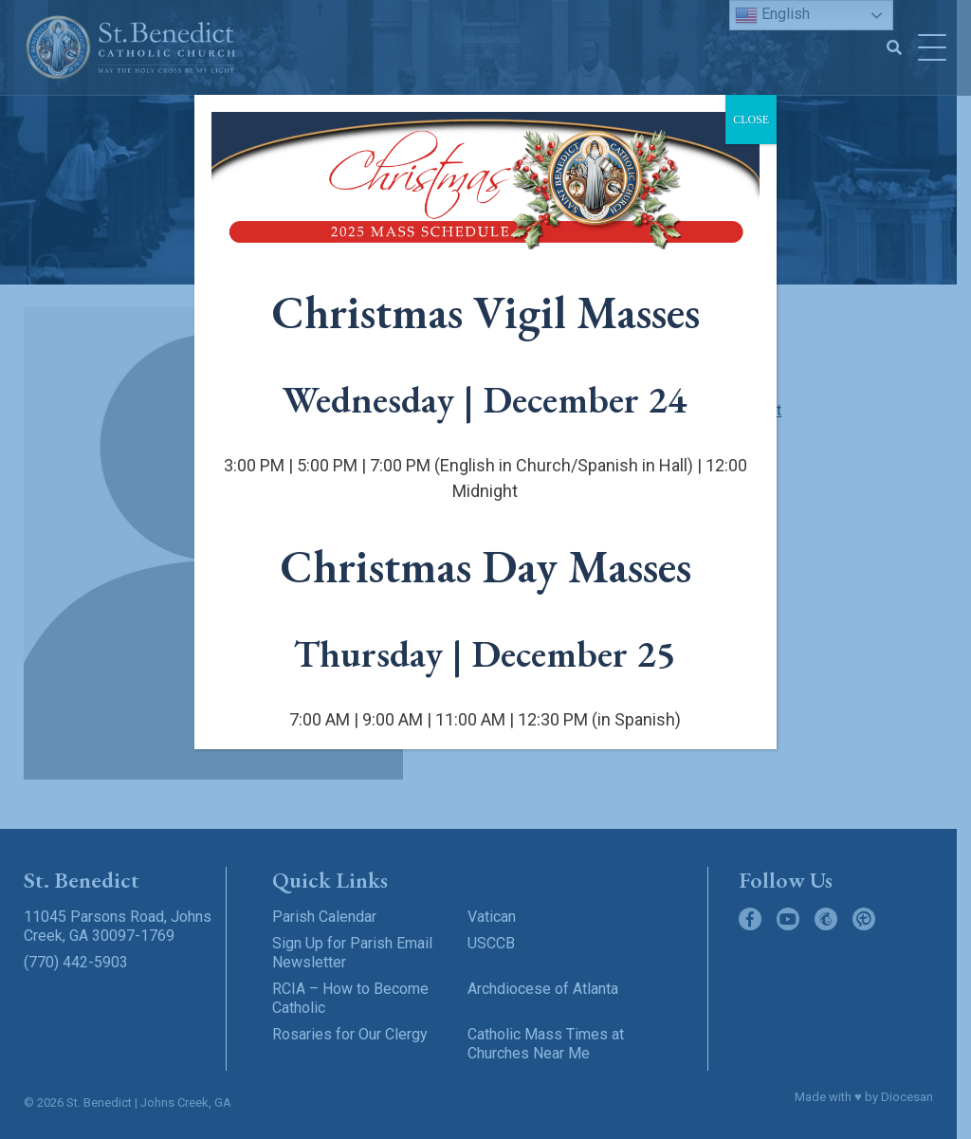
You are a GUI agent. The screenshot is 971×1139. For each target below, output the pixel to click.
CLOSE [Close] (751, 119)
